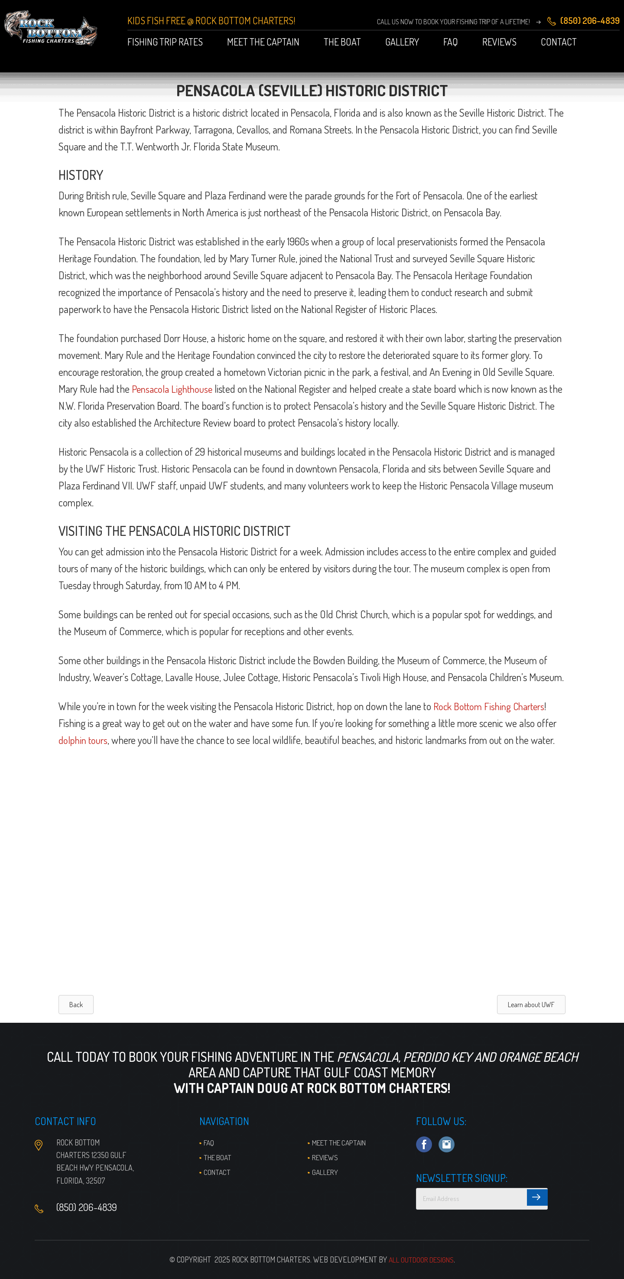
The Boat (219, 1157)
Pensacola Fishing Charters (53, 30)
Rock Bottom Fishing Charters (491, 706)
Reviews (326, 1157)
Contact (217, 1172)
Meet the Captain (342, 1142)
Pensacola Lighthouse (174, 388)
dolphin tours (83, 740)
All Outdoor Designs (421, 1259)
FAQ (209, 1142)
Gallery (326, 1172)
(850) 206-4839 (87, 1207)
